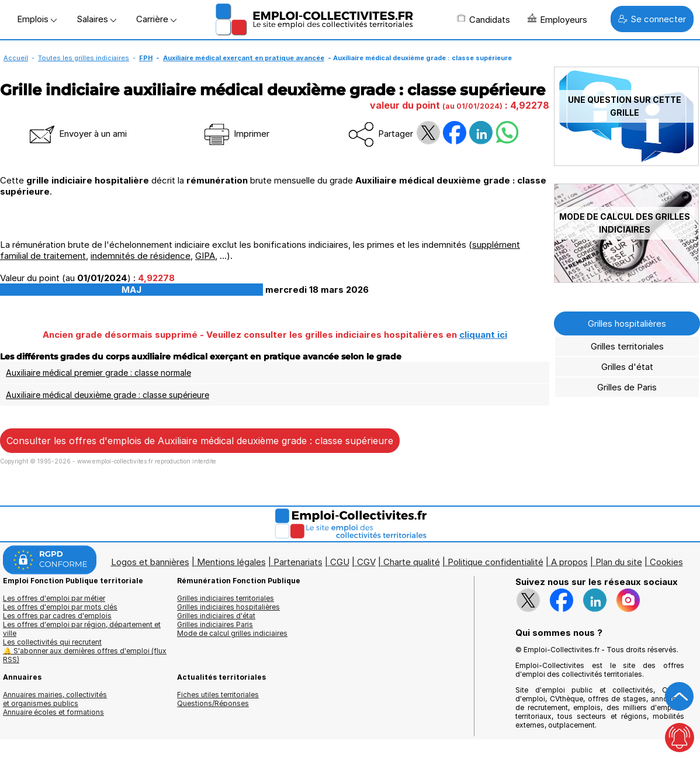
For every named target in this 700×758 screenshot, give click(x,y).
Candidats (483, 19)
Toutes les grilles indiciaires (83, 58)
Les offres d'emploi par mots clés (60, 607)
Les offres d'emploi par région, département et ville (82, 629)
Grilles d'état (627, 366)
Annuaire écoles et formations (53, 712)
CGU (339, 561)
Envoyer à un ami (77, 133)
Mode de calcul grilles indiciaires (232, 633)
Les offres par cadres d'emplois (57, 615)
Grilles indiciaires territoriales (225, 598)
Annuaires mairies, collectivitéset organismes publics (55, 699)
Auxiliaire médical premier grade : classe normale (98, 373)
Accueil (16, 58)
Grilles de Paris (627, 387)
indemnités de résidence (140, 255)
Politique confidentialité (495, 561)
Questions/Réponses (213, 703)
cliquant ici (483, 334)
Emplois (37, 19)
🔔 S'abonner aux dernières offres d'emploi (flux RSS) (85, 655)
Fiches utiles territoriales (218, 694)
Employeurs (557, 19)
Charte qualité (411, 561)
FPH (146, 58)
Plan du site (618, 561)
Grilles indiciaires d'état (216, 615)
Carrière (156, 19)
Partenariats (298, 561)
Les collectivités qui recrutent (52, 642)
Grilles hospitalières (627, 323)
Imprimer (235, 133)
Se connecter (652, 19)
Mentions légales (231, 561)
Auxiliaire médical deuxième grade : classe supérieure (107, 395)
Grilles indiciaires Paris (215, 624)
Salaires (96, 19)
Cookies (666, 561)
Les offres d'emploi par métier (54, 598)
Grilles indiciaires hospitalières (228, 607)
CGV (366, 561)
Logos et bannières (150, 561)
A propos (569, 561)
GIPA (205, 255)
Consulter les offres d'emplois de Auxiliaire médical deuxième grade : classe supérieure (199, 441)
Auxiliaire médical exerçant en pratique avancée (243, 58)
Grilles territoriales (627, 346)
